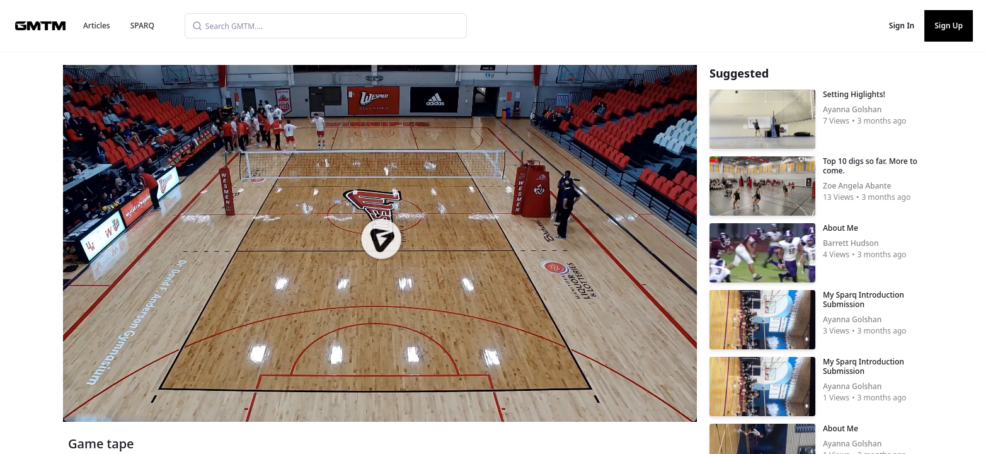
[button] (381, 239)
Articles (96, 25)
